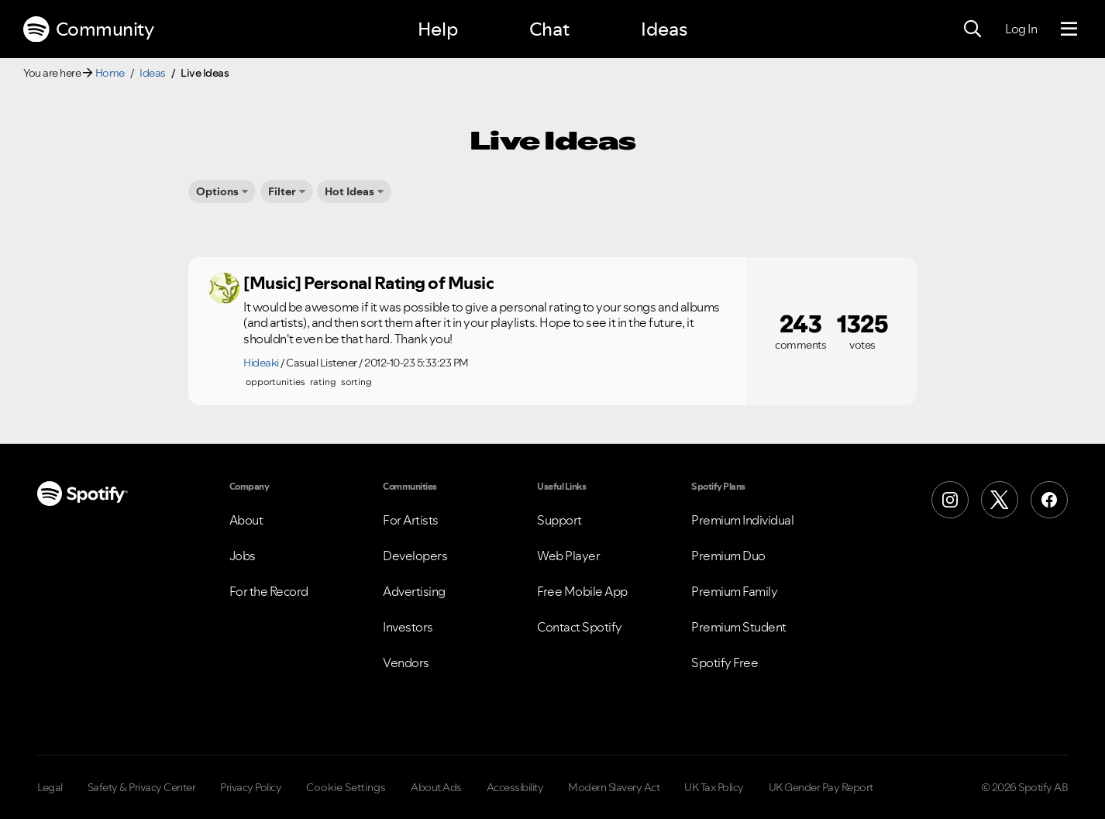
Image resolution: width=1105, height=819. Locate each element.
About (246, 519)
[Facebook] (1049, 499)
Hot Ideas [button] (349, 191)
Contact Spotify (579, 626)
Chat (549, 29)
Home (110, 73)
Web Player (568, 555)
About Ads (436, 787)
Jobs (242, 555)
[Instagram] (950, 499)
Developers (415, 555)
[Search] (972, 29)
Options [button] (217, 191)
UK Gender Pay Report (821, 787)
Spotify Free (724, 662)
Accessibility (515, 787)
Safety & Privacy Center (142, 787)
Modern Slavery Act (613, 787)
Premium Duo (728, 555)
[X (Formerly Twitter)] (999, 499)
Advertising (414, 591)
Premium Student (739, 626)
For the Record (268, 591)
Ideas (664, 29)
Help (438, 29)
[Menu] (1069, 29)
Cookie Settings (346, 787)
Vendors (406, 662)
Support (559, 519)
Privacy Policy (250, 787)
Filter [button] (282, 191)
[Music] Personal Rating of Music (368, 283)
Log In (1021, 28)
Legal (50, 787)
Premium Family (734, 591)
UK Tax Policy (714, 787)
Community (88, 29)
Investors (408, 626)
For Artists (411, 519)
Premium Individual (742, 519)
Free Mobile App (582, 591)
